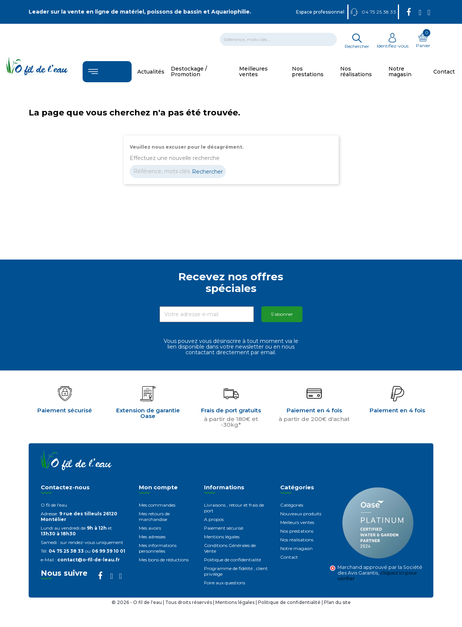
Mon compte (158, 487)
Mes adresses (152, 536)
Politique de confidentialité (232, 559)
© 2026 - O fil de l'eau (137, 602)
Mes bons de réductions (164, 559)
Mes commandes (157, 505)
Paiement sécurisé (223, 528)
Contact (289, 557)
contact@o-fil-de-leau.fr (88, 559)
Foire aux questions (224, 583)
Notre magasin (296, 548)
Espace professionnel (320, 12)
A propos (214, 519)
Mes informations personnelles (158, 548)
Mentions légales (221, 536)
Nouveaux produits (300, 513)
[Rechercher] (278, 39)
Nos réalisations (296, 539)
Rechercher (207, 172)
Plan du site (337, 602)
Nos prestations (296, 531)
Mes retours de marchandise (154, 516)
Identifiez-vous (392, 43)
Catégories (291, 505)
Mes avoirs (150, 528)
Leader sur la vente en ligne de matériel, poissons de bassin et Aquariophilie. (140, 11)
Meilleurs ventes (297, 522)
